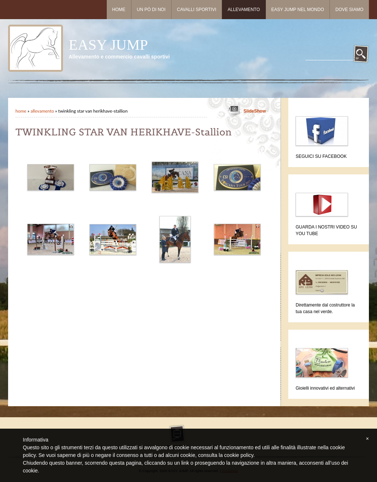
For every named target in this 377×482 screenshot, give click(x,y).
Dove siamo (349, 9)
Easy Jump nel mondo (297, 9)
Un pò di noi (151, 9)
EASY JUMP (108, 44)
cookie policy (238, 455)
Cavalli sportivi (196, 9)
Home (119, 9)
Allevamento (244, 9)
